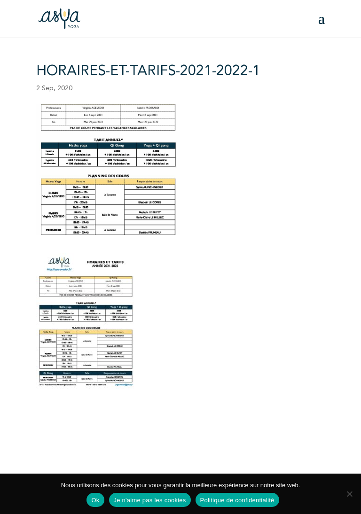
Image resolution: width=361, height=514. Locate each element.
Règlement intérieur (153, 442)
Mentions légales (61, 459)
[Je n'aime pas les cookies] (349, 493)
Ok (95, 500)
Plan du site (197, 459)
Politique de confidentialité (133, 459)
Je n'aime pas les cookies (150, 500)
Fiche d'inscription (63, 442)
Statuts (107, 442)
